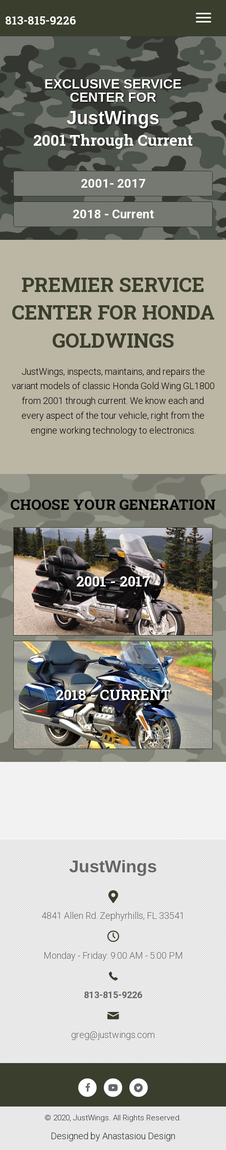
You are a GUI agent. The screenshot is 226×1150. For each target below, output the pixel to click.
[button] (113, 183)
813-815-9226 (113, 994)
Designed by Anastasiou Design (113, 1136)
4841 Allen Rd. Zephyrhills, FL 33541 (113, 915)
